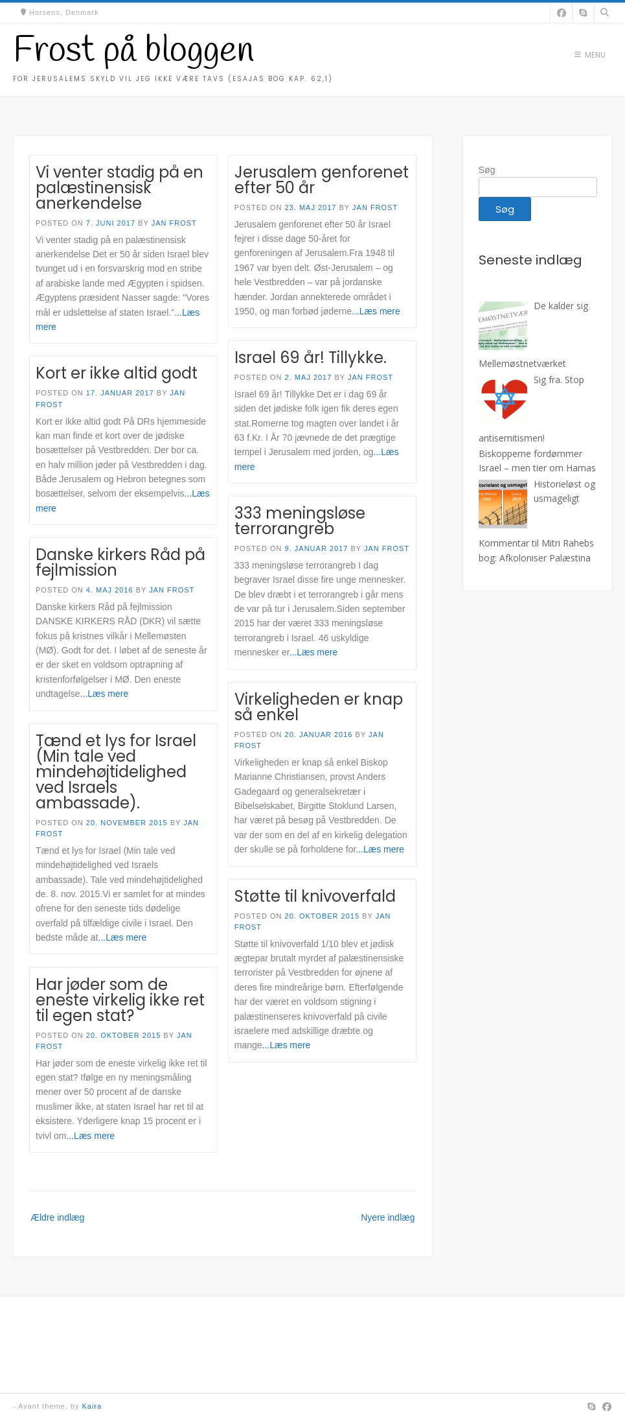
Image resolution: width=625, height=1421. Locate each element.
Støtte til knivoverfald (315, 896)
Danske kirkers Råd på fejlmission (120, 562)
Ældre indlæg (57, 1217)
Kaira (92, 1406)
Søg (487, 170)
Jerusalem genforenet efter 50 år (321, 179)
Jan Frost (174, 223)
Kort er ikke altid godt (117, 373)
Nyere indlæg (388, 1217)
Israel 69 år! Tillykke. (310, 357)
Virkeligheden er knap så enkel (318, 706)
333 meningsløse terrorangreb (299, 520)
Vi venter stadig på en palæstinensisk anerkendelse (119, 187)
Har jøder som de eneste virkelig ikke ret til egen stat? (120, 1000)
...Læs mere (376, 311)
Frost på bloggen (133, 51)
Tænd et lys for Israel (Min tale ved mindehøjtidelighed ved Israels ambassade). (116, 772)
